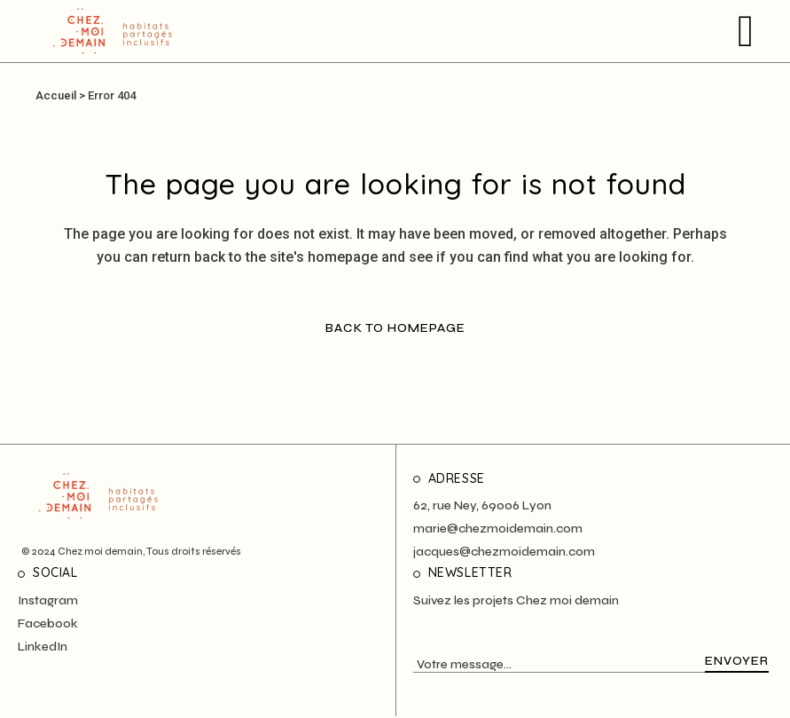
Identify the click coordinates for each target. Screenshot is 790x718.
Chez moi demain (100, 551)
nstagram (49, 600)
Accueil (55, 95)
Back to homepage (395, 327)
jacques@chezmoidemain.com (504, 551)
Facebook (48, 623)
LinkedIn (42, 646)
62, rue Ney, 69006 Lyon (482, 505)
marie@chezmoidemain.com (498, 528)
